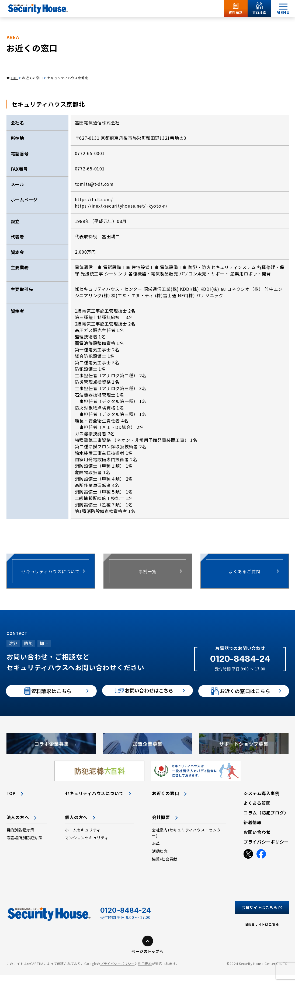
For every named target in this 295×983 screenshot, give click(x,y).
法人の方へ (17, 825)
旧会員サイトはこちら (262, 932)
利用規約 (145, 971)
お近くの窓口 (32, 77)
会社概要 (161, 825)
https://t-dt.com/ (94, 199)
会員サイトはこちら (262, 915)
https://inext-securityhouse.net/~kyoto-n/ (121, 205)
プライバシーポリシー (117, 971)
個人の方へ (76, 825)
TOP (14, 77)
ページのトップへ (147, 959)
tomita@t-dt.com (94, 184)
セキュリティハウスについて (94, 801)
